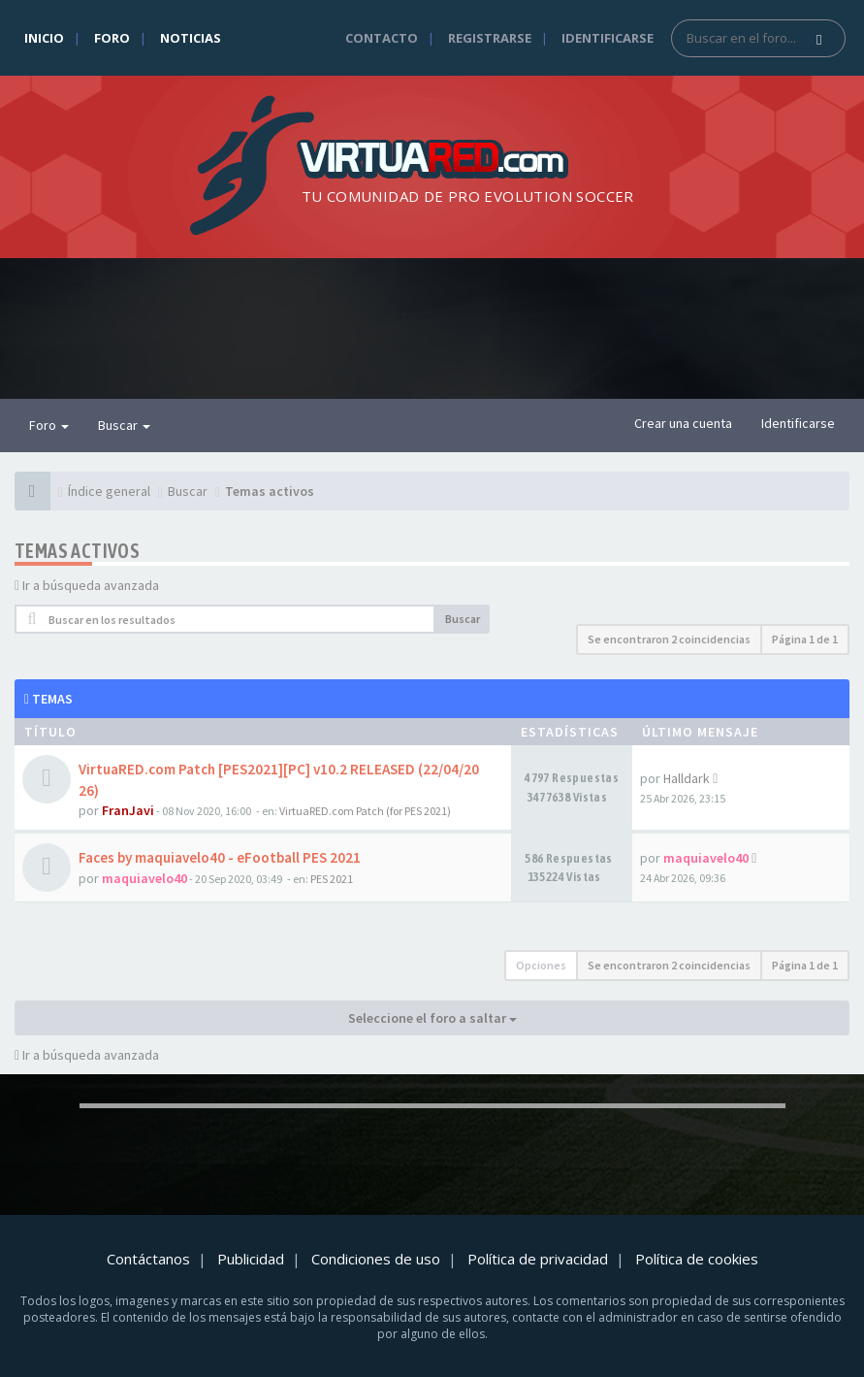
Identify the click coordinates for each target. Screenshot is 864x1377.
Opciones (541, 965)
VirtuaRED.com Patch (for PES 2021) (365, 810)
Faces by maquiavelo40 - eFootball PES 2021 (220, 857)
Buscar (124, 425)
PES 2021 (331, 878)
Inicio (44, 38)
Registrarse (489, 38)
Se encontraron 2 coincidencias (669, 639)
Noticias (190, 38)
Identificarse (607, 38)
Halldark (686, 778)
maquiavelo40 (144, 878)
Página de (805, 639)
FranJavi (128, 810)
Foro (112, 38)
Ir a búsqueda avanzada (90, 585)
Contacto (381, 38)
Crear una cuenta (683, 423)
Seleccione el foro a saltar (432, 1018)
